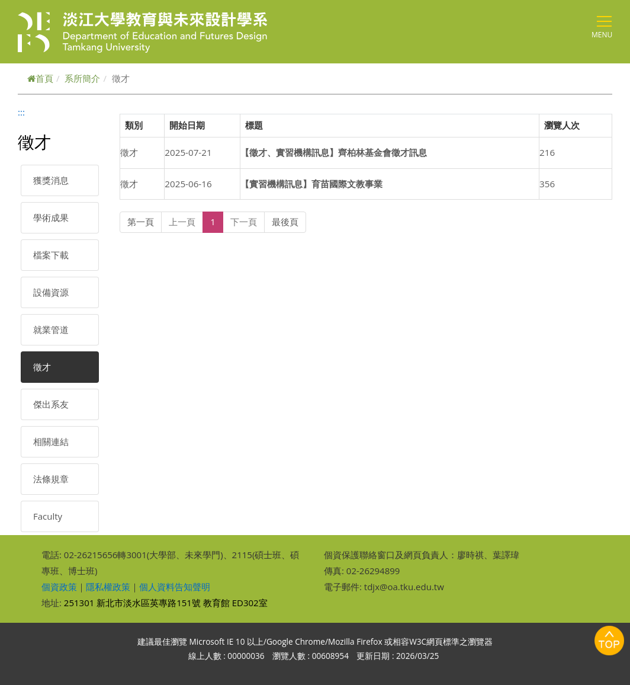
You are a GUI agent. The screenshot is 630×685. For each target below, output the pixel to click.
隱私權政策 (108, 587)
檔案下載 (51, 255)
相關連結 (51, 441)
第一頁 (140, 222)
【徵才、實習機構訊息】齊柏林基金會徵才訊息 (333, 152)
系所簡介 (82, 78)
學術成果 (51, 217)
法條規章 (51, 479)
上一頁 (182, 222)
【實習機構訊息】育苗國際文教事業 (311, 184)
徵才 (42, 367)
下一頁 (243, 222)
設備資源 (51, 292)
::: (21, 112)
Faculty (47, 516)
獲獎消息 (51, 180)
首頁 (40, 78)
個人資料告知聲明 (174, 587)
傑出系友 (51, 404)
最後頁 (285, 222)
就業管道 (51, 329)
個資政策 (59, 587)
